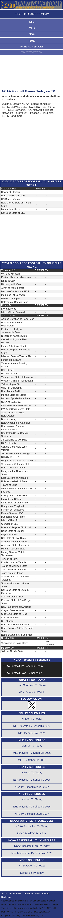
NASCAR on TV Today (32, 865)
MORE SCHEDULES (31, 46)
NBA (32, 34)
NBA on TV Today (32, 772)
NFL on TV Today (32, 718)
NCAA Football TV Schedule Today (23, 666)
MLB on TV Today (31, 745)
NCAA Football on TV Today (31, 826)
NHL (32, 40)
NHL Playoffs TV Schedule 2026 (32, 806)
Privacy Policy (41, 893)
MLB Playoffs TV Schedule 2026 (32, 752)
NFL (32, 21)
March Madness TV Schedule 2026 (31, 853)
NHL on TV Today (32, 799)
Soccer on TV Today (32, 872)
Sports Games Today (11, 893)
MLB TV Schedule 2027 (32, 760)
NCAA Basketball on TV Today (31, 845)
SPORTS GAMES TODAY (32, 14)
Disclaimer (6, 897)
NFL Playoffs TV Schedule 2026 (31, 725)
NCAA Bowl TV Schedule (31, 833)
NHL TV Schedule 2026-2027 (32, 813)
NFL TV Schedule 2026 (31, 733)
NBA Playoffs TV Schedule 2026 (32, 779)
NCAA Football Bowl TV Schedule (22, 673)
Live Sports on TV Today (32, 685)
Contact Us (28, 893)
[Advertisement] (31, 74)
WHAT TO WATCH (31, 52)
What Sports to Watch (32, 692)
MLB (32, 28)
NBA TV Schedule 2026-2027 (32, 786)
